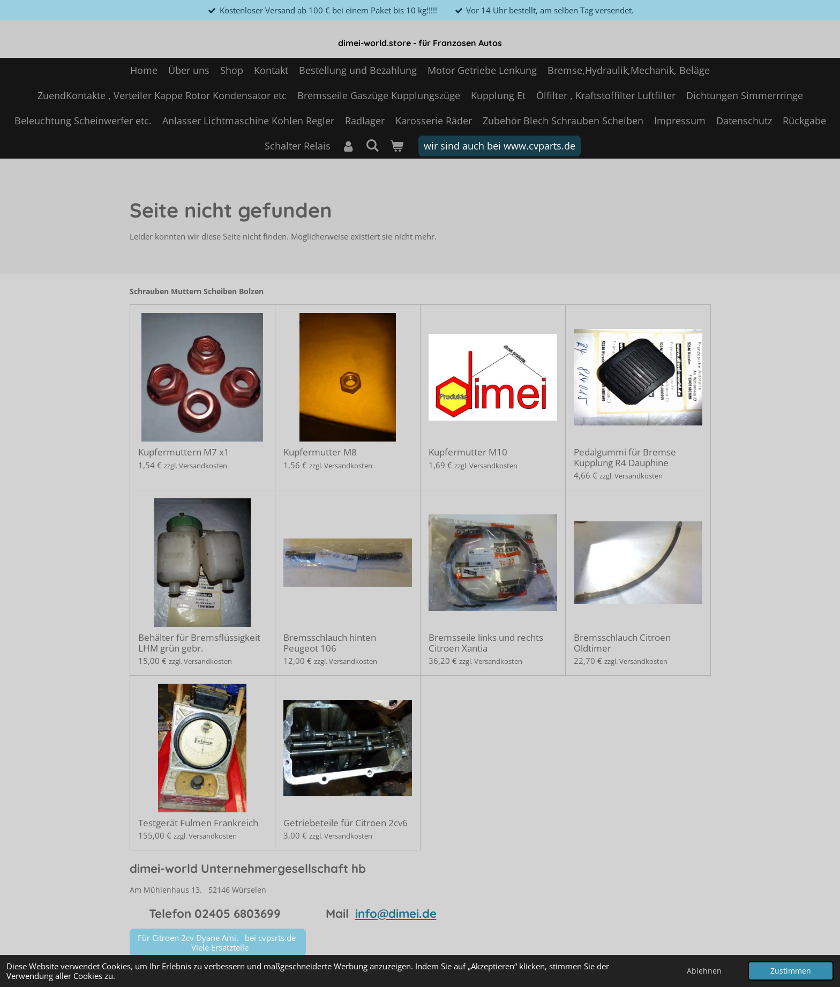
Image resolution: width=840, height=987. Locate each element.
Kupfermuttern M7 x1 (183, 452)
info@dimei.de (396, 913)
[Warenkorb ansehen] (397, 146)
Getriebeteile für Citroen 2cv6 (345, 823)
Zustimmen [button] (790, 971)
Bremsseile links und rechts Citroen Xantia (486, 642)
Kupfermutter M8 (320, 452)
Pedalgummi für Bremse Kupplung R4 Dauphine (625, 457)
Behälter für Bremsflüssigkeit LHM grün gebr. (199, 642)
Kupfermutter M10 (468, 452)
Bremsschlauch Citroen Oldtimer (622, 642)
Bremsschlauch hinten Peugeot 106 (329, 642)
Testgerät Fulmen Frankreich (198, 823)
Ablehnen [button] (704, 971)
